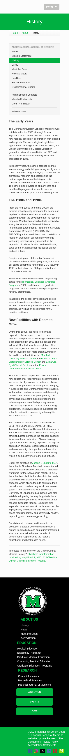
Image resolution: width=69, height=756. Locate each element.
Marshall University (22, 99)
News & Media (19, 73)
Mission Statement (21, 55)
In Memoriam (19, 111)
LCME (15, 64)
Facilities (16, 78)
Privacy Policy (50, 741)
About (25, 32)
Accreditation (28, 638)
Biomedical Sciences (30, 680)
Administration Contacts (24, 94)
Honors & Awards (21, 82)
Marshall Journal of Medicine (34, 684)
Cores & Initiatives (28, 676)
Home (15, 32)
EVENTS (34, 701)
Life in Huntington (21, 103)
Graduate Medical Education (33, 657)
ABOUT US (34, 692)
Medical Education (27, 648)
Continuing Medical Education (34, 661)
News (24, 629)
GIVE (34, 711)
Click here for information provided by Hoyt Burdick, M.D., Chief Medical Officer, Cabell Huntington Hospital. (33, 557)
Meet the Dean (19, 69)
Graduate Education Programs (34, 665)
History (15, 60)
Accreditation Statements (42, 745)
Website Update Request (42, 738)
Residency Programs (29, 652)
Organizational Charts (23, 87)
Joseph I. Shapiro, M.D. (44, 463)
